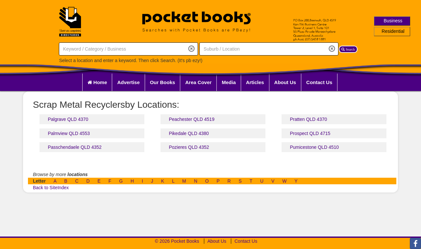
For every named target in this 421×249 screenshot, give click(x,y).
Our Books (162, 82)
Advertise (128, 82)
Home (97, 82)
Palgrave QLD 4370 (68, 119)
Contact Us (319, 82)
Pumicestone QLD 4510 (314, 147)
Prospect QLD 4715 (310, 133)
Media (229, 82)
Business (393, 20)
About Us (285, 82)
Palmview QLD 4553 (69, 133)
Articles (255, 82)
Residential (393, 31)
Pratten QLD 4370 (308, 119)
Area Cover (198, 82)
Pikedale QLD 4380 (189, 133)
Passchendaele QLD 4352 (74, 147)
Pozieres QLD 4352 (189, 147)
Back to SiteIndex (51, 187)
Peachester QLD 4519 (191, 119)
